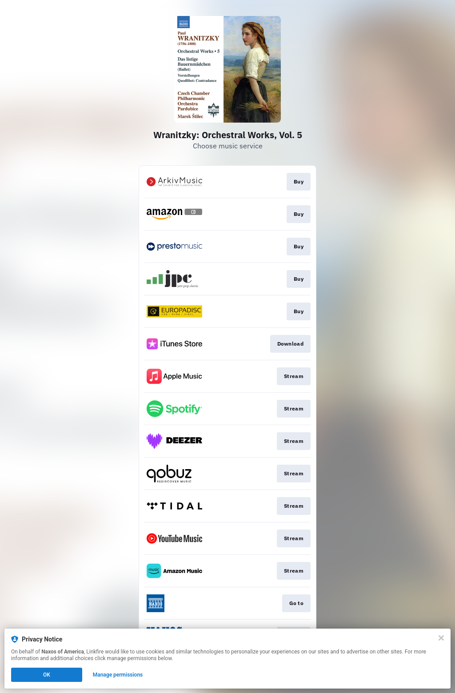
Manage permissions (118, 675)
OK (46, 675)
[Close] (441, 638)
